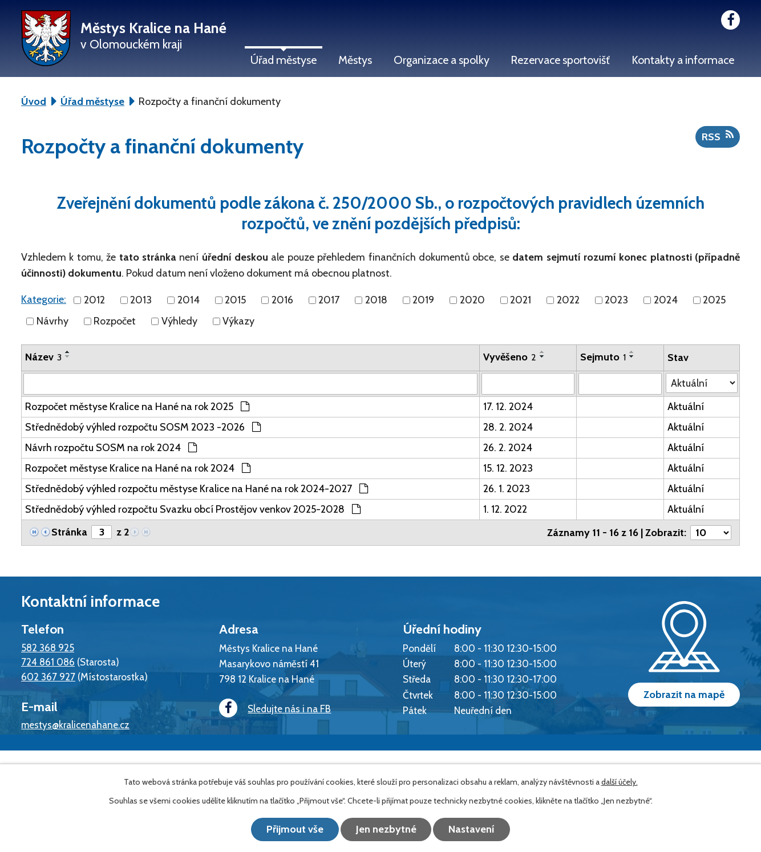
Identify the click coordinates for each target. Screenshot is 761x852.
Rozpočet (115, 321)
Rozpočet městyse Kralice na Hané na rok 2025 (137, 406)
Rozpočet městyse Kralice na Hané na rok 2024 (137, 468)
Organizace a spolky (441, 60)
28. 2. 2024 (508, 427)
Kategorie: (43, 299)
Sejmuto (603, 357)
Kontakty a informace (683, 60)
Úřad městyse (283, 60)
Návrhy (52, 321)
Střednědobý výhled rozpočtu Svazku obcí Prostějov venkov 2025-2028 (193, 509)
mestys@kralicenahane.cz (75, 725)
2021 (520, 300)
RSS (718, 136)
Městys (355, 60)
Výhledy (179, 321)
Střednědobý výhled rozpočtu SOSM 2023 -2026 (143, 427)
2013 (141, 300)
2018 (376, 300)
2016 (282, 300)
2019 (423, 300)
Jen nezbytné (386, 829)
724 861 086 (48, 662)
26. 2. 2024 (507, 447)
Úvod (33, 101)
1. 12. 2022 (505, 509)
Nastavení (472, 829)
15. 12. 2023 (508, 468)
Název (43, 357)
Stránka (69, 532)
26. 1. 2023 (506, 488)
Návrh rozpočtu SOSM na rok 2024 (111, 447)
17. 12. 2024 (508, 406)
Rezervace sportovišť (560, 60)
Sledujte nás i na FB (275, 709)
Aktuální (685, 406)
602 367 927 (48, 677)
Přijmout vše (294, 829)
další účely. (619, 782)
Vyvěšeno (509, 357)
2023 (616, 300)
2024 (666, 300)
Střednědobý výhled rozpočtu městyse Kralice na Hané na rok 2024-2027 (196, 488)
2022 (568, 300)
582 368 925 (47, 648)
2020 (472, 300)
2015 (235, 300)
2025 (714, 300)
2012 (94, 300)
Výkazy (238, 321)
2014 (188, 300)
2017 (328, 300)
